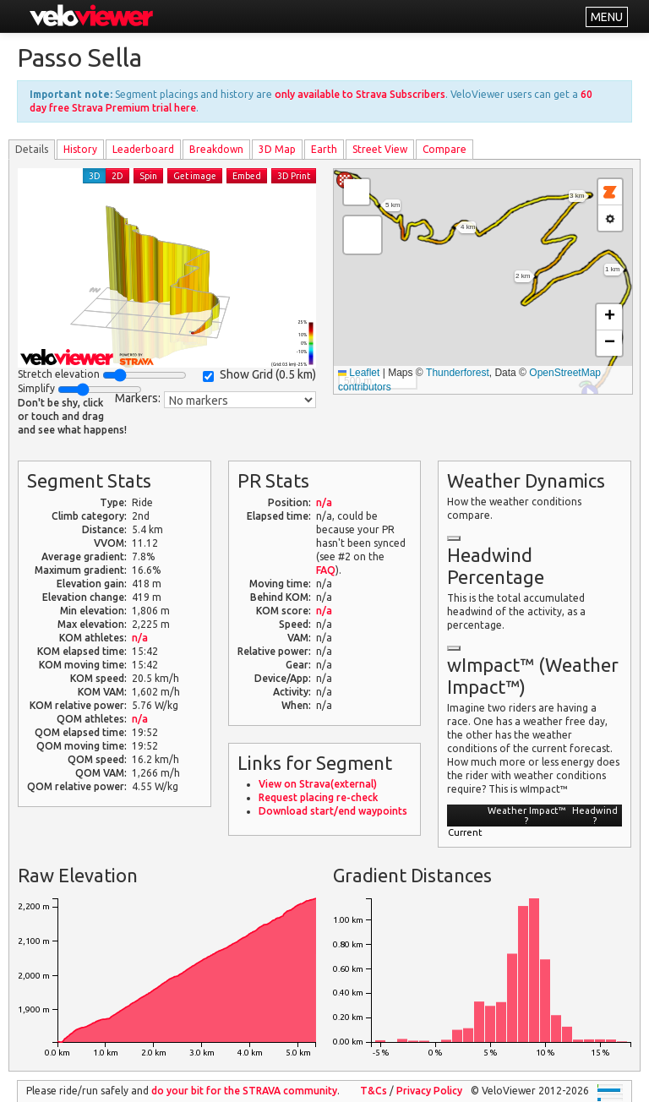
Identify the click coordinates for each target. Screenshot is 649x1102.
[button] (362, 235)
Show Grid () (259, 375)
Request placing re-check (318, 797)
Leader (143, 149)
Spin (148, 176)
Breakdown (216, 149)
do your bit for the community (244, 1090)
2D (117, 176)
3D (95, 176)
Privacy (429, 1090)
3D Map (277, 149)
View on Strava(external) (318, 783)
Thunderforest (457, 373)
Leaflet (358, 373)
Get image (194, 176)
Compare (444, 149)
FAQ (325, 570)
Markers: (138, 398)
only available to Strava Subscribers (360, 94)
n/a (140, 637)
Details (31, 149)
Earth (324, 149)
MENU (607, 17)
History (80, 149)
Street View (379, 149)
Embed (246, 176)
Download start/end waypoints (333, 810)
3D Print (293, 176)
